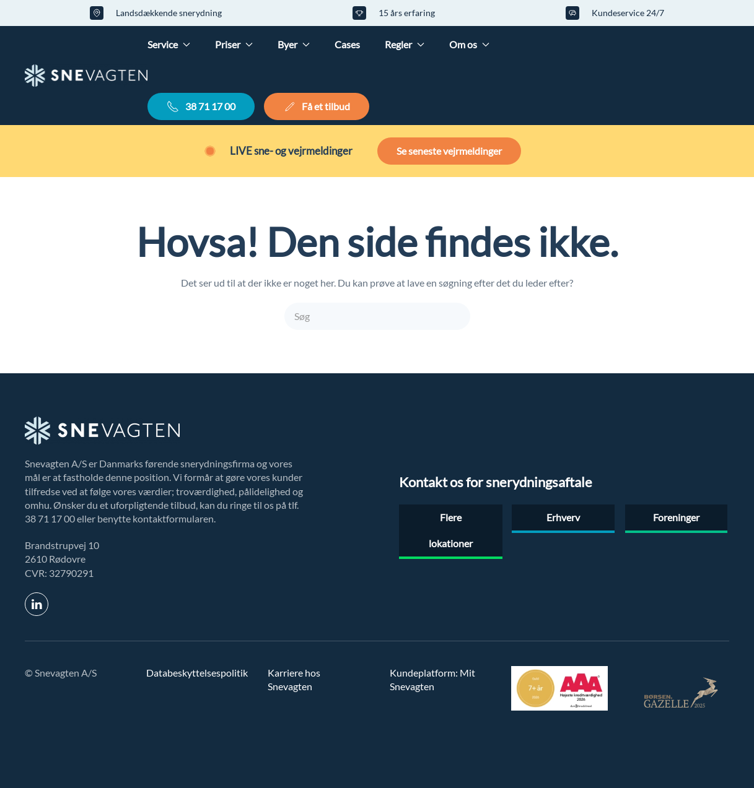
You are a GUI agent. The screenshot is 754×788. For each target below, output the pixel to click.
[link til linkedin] (36, 604)
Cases (347, 44)
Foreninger (676, 517)
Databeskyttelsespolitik (197, 672)
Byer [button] (294, 44)
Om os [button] (469, 44)
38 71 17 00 (201, 106)
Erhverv (563, 517)
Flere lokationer (451, 530)
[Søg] (377, 316)
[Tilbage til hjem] (86, 75)
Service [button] (168, 44)
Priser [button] (234, 44)
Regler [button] (404, 44)
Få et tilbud (316, 106)
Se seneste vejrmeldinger (449, 151)
